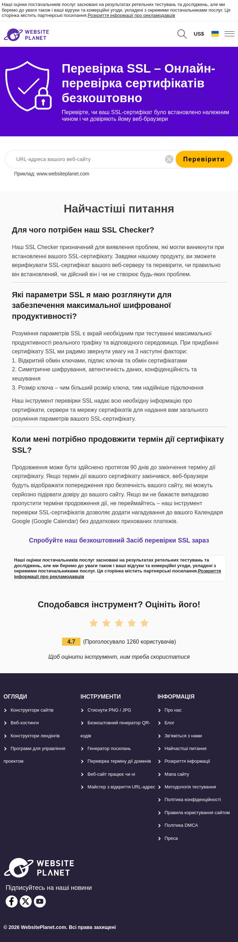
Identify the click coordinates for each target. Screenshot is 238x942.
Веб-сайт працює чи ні (111, 774)
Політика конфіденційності (193, 799)
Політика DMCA (181, 825)
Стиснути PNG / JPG (109, 710)
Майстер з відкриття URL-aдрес (121, 786)
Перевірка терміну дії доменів (119, 761)
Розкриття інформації (187, 761)
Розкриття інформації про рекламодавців (131, 15)
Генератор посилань (109, 748)
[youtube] (40, 901)
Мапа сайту (177, 774)
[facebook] (12, 901)
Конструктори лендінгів (35, 735)
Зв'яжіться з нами (183, 735)
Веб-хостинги (25, 722)
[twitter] (26, 901)
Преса (171, 838)
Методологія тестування (190, 786)
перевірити (204, 159)
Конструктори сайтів (32, 710)
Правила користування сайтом (197, 812)
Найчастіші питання (186, 748)
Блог (170, 722)
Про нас (173, 710)
